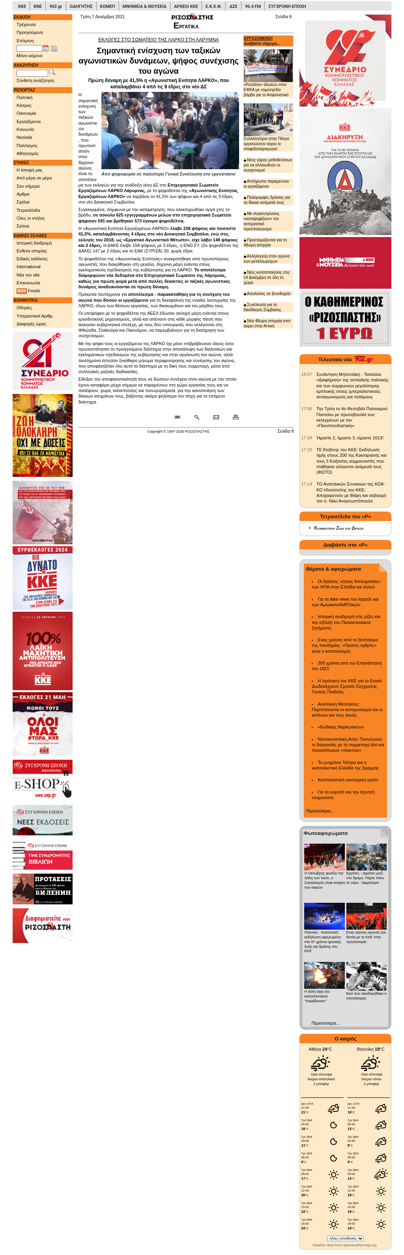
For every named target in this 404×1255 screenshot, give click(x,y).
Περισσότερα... (320, 811)
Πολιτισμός (27, 145)
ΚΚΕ (22, 6)
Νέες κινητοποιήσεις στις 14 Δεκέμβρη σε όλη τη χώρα (267, 277)
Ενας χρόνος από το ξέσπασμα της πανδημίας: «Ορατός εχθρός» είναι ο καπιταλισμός (345, 645)
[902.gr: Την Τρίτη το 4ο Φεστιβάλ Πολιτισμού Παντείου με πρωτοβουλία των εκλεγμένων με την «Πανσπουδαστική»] (306, 408)
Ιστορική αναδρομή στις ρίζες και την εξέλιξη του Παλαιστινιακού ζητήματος (346, 622)
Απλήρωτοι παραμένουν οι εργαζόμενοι (266, 184)
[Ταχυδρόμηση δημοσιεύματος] (216, 417)
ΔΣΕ (233, 6)
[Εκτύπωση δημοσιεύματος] (232, 417)
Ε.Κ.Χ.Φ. (214, 6)
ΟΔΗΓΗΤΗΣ (81, 6)
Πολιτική (24, 97)
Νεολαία (24, 137)
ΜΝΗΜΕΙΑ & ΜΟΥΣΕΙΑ (144, 6)
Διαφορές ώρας (31, 323)
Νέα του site (28, 275)
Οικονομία (26, 113)
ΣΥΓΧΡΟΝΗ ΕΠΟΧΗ (287, 6)
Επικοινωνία (28, 282)
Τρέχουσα (26, 24)
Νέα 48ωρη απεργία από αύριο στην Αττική (267, 323)
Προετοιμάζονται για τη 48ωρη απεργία (265, 242)
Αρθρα (23, 194)
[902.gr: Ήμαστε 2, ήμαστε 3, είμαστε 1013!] (306, 437)
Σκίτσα (23, 226)
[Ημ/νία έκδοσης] (30, 48)
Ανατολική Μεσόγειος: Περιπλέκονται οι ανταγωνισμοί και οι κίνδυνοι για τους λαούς (347, 710)
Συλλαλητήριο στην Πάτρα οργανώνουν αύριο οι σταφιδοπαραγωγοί (268, 127)
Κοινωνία (25, 129)
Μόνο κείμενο (30, 55)
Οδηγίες (24, 307)
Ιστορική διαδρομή (34, 243)
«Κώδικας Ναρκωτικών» (341, 727)
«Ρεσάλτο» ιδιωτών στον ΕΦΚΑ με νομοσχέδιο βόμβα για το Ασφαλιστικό (268, 73)
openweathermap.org (359, 1245)
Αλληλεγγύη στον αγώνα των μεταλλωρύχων (267, 258)
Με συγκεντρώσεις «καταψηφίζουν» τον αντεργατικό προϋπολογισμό (262, 221)
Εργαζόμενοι (29, 121)
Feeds (28, 291)
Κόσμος (24, 105)
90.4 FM (253, 6)
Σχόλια (23, 202)
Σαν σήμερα (28, 186)
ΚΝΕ (38, 6)
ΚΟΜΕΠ (107, 6)
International (29, 266)
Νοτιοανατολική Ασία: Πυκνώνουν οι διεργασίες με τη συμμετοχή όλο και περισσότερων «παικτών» (348, 745)
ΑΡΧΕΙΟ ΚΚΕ (186, 6)
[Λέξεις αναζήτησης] (32, 73)
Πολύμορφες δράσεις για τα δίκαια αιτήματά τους (267, 200)
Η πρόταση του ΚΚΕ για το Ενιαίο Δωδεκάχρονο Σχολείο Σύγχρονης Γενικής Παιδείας (347, 686)
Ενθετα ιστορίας (32, 250)
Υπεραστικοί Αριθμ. (35, 316)
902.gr (55, 6)
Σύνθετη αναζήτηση (35, 80)
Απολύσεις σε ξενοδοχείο (267, 293)
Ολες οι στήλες (31, 218)
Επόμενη (25, 40)
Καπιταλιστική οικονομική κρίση (348, 779)
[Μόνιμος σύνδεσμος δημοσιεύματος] (180, 417)
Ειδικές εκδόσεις (32, 258)
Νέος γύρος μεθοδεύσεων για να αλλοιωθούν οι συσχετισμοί (268, 165)
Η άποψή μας (30, 170)
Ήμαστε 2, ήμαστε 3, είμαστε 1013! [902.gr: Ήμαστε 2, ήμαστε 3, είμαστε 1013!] (349, 437)
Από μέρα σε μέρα (34, 178)
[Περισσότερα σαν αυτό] (196, 417)
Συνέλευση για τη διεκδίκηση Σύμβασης (262, 307)
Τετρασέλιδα (28, 210)
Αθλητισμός (28, 153)
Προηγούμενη (30, 32)
